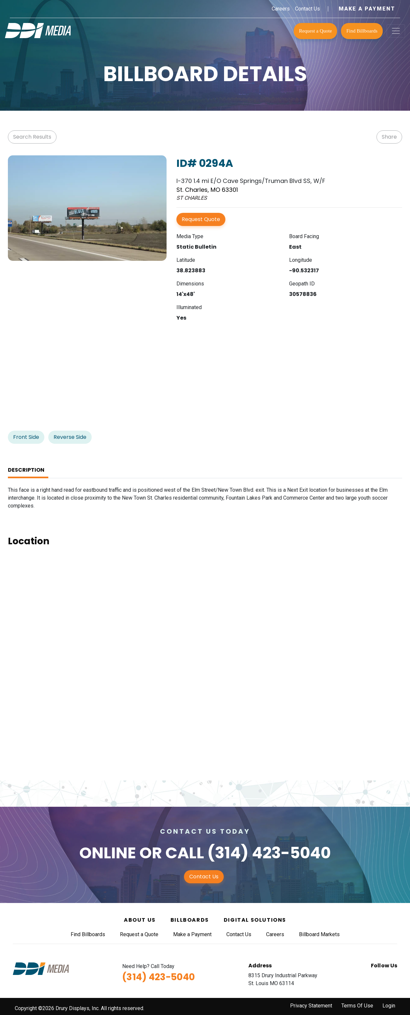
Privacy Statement (311, 1006)
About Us (140, 920)
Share (389, 137)
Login (388, 1006)
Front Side (26, 437)
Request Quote (201, 219)
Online (107, 853)
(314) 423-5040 (269, 853)
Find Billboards (361, 31)
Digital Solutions (255, 920)
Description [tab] (26, 470)
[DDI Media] (38, 30)
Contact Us (307, 9)
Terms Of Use (357, 1006)
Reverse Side (70, 437)
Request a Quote (315, 31)
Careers (281, 9)
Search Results (32, 137)
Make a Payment (367, 9)
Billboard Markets (319, 934)
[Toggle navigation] (396, 30)
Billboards (190, 920)
